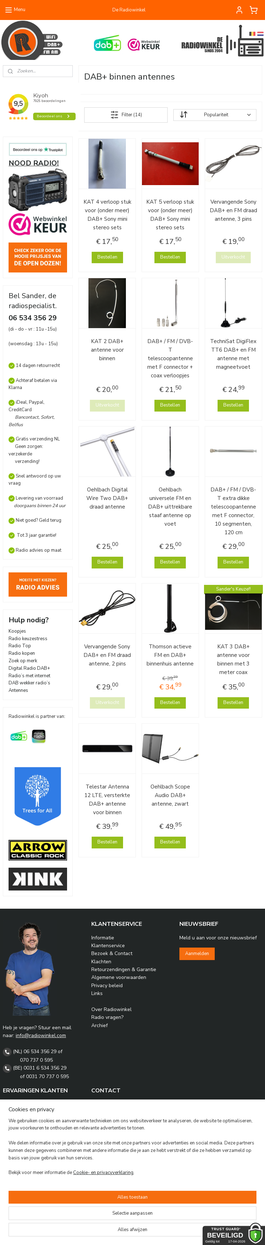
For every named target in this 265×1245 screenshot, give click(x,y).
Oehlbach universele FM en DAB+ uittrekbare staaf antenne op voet (170, 506)
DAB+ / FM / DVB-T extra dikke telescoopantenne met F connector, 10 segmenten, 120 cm (233, 511)
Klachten (101, 961)
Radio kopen (22, 653)
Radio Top (20, 646)
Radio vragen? (107, 1017)
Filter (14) (126, 115)
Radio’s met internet (29, 676)
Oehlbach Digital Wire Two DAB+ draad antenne (107, 498)
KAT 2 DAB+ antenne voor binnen (107, 350)
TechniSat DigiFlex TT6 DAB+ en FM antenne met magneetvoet (233, 354)
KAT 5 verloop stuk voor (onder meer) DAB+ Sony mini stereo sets (170, 214)
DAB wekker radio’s (29, 683)
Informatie (102, 937)
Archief (99, 1025)
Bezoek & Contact (111, 953)
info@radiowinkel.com (41, 1035)
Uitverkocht (233, 257)
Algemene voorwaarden (118, 977)
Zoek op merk (23, 661)
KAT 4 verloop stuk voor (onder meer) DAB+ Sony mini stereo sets (107, 214)
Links (97, 993)
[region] (85, 1203)
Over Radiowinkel (111, 1009)
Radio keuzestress (28, 639)
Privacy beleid (107, 985)
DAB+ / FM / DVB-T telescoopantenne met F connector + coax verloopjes (170, 358)
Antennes (18, 690)
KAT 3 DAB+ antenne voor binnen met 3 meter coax (233, 659)
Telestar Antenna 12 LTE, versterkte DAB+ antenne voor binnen (107, 799)
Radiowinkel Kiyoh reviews (33, 1104)
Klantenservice (108, 945)
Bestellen (107, 257)
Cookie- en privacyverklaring (103, 1232)
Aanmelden (197, 953)
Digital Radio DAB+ (29, 668)
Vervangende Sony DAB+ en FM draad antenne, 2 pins (107, 655)
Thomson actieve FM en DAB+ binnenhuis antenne (170, 655)
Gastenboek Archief (25, 1111)
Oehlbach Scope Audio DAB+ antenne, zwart (170, 795)
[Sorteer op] (215, 115)
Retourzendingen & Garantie (123, 969)
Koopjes (17, 631)
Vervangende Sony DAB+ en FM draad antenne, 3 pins (233, 210)
